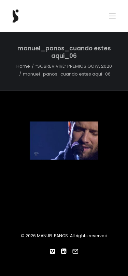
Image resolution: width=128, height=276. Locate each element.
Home (23, 66)
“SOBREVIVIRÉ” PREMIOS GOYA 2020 (73, 66)
